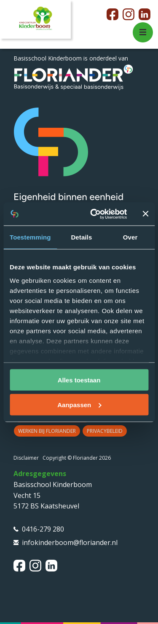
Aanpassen (79, 404)
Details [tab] (81, 237)
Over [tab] (130, 237)
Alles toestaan (79, 380)
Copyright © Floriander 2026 (77, 457)
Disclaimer (26, 457)
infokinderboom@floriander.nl (70, 542)
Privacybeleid (105, 430)
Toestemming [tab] (30, 237)
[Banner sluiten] (145, 214)
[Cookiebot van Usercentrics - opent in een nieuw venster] (94, 213)
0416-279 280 (43, 529)
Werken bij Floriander (47, 430)
